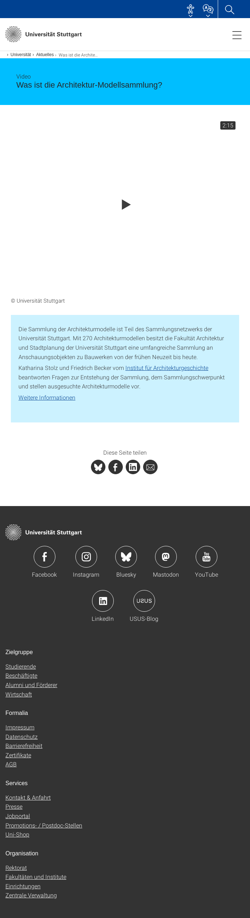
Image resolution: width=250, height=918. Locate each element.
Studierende (20, 666)
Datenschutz (21, 736)
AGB (11, 764)
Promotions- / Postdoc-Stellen (43, 825)
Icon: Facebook (44, 557)
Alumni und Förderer (31, 684)
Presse (13, 806)
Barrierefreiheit (23, 745)
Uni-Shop (17, 834)
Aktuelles (45, 54)
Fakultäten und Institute (35, 876)
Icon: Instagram (86, 557)
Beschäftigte (21, 675)
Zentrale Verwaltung (31, 895)
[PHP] (115, 467)
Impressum (19, 727)
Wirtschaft (18, 694)
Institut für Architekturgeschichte (166, 367)
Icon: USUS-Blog (144, 601)
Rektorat (16, 867)
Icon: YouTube (206, 557)
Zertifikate (18, 755)
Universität (21, 54)
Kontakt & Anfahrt (28, 797)
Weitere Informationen (46, 397)
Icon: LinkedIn (103, 601)
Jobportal (17, 816)
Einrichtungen (23, 886)
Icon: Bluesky (126, 557)
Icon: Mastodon (166, 557)
